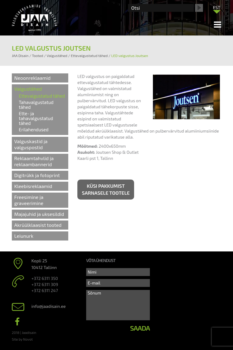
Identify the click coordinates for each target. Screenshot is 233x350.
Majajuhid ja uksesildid (39, 214)
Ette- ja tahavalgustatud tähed (36, 118)
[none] (216, 9)
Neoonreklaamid (32, 78)
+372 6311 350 (45, 278)
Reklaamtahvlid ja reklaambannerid (34, 161)
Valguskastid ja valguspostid (31, 144)
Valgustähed (28, 89)
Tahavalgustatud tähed (36, 104)
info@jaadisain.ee (49, 306)
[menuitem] (216, 7)
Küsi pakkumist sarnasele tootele (106, 189)
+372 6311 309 (45, 284)
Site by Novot (22, 339)
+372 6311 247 (45, 290)
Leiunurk (23, 236)
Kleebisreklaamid (33, 186)
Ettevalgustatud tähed (42, 96)
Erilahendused (34, 129)
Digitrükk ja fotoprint (37, 175)
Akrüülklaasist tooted (38, 225)
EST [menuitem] (216, 7)
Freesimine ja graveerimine (28, 200)
